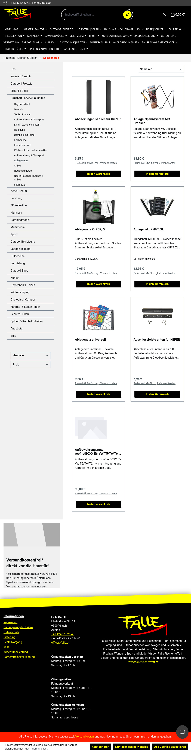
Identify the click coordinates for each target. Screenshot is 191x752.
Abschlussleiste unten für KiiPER (157, 339)
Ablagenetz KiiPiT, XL (149, 229)
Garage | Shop (19, 270)
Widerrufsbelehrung (16, 652)
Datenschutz (11, 632)
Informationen (14, 616)
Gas (13, 69)
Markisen (16, 212)
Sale (13, 335)
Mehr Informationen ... (37, 748)
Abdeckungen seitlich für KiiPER (98, 119)
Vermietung (18, 263)
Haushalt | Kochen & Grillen (28, 98)
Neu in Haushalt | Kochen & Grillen (29, 177)
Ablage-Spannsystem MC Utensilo (152, 121)
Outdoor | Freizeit (21, 83)
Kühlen (15, 278)
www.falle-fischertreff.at (143, 662)
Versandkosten (84, 736)
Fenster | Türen (20, 314)
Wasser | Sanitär (21, 76)
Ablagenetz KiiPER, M (90, 229)
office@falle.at (60, 642)
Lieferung (9, 637)
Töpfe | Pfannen (22, 114)
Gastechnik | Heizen (23, 285)
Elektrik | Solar (19, 91)
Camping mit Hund (24, 134)
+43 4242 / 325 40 (62, 634)
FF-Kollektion (19, 205)
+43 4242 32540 (21, 3)
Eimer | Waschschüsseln (27, 124)
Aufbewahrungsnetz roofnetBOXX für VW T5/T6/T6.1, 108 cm (98, 452)
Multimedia (18, 227)
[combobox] (97, 14)
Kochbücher (20, 140)
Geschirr (18, 109)
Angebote (16, 328)
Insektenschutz (22, 145)
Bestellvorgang (13, 642)
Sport (14, 234)
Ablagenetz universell (90, 339)
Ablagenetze (21, 160)
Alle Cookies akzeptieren (170, 746)
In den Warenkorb (98, 174)
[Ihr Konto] (164, 14)
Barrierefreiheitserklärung (19, 657)
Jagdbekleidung (20, 249)
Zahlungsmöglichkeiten (18, 627)
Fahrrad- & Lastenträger (25, 306)
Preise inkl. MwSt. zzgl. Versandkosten (96, 163)
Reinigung (19, 129)
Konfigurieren (100, 746)
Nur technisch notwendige (131, 746)
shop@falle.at (42, 3)
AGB (6, 647)
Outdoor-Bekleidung (23, 241)
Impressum (10, 622)
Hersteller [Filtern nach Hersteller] (30, 355)
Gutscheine (17, 256)
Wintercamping (20, 292)
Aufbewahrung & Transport (29, 119)
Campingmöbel (20, 220)
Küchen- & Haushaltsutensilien (30, 150)
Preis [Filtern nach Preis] (30, 364)
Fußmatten (20, 184)
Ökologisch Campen (23, 299)
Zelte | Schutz (19, 191)
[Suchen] (127, 14)
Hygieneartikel (22, 104)
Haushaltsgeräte (23, 170)
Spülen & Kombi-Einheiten (27, 321)
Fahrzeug (16, 198)
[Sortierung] (161, 69)
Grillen (17, 165)
